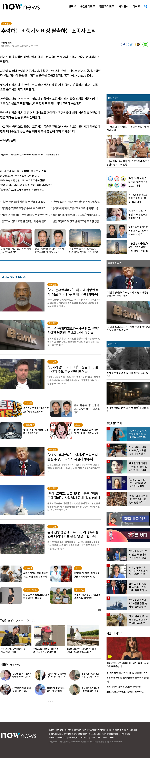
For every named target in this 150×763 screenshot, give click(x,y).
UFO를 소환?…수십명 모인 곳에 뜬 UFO (19, 175)
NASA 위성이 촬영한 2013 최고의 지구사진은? (22, 180)
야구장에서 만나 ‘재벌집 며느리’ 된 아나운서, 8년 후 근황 (21, 691)
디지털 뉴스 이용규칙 (120, 730)
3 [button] (52, 701)
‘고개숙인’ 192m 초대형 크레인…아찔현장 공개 (23, 189)
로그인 (51, 730)
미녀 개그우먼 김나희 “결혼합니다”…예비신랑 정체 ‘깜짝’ (91, 691)
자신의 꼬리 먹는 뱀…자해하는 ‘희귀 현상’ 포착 (23, 171)
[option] (48, 640)
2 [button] (50, 701)
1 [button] (48, 701)
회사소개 (59, 730)
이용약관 (68, 730)
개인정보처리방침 (79, 730)
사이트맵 (133, 730)
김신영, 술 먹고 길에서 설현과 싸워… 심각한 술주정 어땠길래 (21, 676)
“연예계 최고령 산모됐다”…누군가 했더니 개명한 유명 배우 (56, 676)
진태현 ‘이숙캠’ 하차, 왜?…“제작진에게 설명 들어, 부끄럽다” (56, 691)
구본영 (4, 43)
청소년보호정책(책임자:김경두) (99, 730)
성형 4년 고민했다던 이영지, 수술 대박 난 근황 (90, 676)
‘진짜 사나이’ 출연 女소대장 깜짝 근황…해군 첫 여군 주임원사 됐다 (80, 650)
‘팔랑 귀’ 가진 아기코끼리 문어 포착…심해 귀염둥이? (25, 185)
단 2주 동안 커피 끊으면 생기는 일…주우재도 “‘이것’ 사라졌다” (48, 650)
